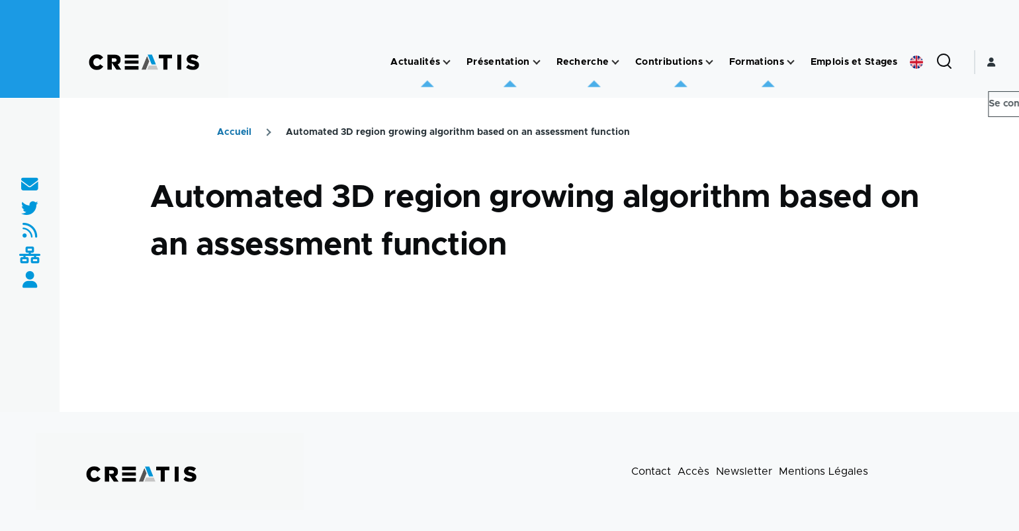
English (916, 62)
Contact (651, 471)
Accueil (234, 132)
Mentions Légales (823, 471)
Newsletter (744, 471)
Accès (693, 471)
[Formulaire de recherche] (944, 62)
